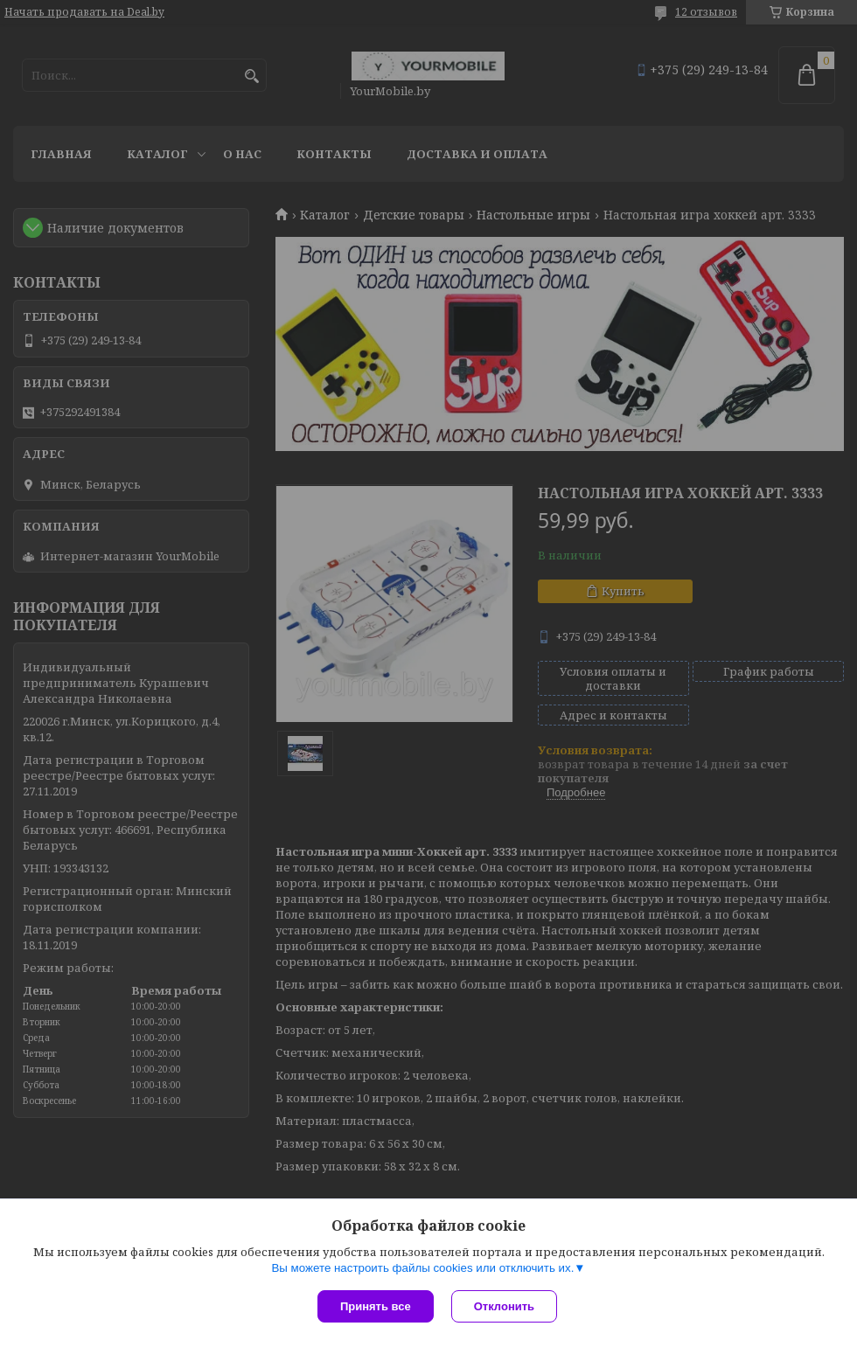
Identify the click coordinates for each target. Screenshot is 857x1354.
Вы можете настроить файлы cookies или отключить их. (422, 1267)
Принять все (375, 1306)
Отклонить (504, 1306)
